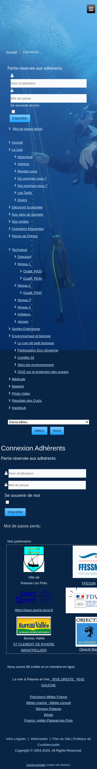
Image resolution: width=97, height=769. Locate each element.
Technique (19, 250)
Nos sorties (20, 221)
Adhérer (23, 164)
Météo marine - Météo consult (48, 703)
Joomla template (35, 765)
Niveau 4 (24, 307)
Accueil (11, 52)
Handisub (19, 408)
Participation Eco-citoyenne (38, 350)
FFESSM (89, 583)
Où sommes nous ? (32, 178)
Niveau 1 (24, 264)
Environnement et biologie (31, 336)
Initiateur (24, 314)
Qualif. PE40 (32, 278)
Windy (48, 715)
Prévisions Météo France (48, 697)
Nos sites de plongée (27, 214)
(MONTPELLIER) (34, 650)
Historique (25, 157)
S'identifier (20, 118)
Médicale (18, 379)
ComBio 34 (26, 357)
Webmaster (39, 739)
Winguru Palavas (48, 709)
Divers (22, 200)
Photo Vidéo (21, 394)
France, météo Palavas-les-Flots (48, 720)
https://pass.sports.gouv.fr (34, 610)
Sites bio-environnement (36, 365)
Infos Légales (16, 739)
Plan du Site (62, 739)
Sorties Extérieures (26, 329)
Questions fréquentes (28, 229)
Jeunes (23, 321)
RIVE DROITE (62, 679)
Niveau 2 (24, 285)
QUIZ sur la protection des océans (43, 372)
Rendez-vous (28, 171)
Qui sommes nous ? (33, 186)
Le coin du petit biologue (36, 343)
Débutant (24, 257)
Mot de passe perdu (27, 129)
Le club (17, 150)
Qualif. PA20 (32, 271)
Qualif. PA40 (32, 293)
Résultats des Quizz (27, 401)
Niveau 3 (24, 300)
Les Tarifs (25, 193)
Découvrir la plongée (27, 207)
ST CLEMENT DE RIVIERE (33, 644)
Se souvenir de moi (25, 105)
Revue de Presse (25, 236)
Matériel (18, 386)
